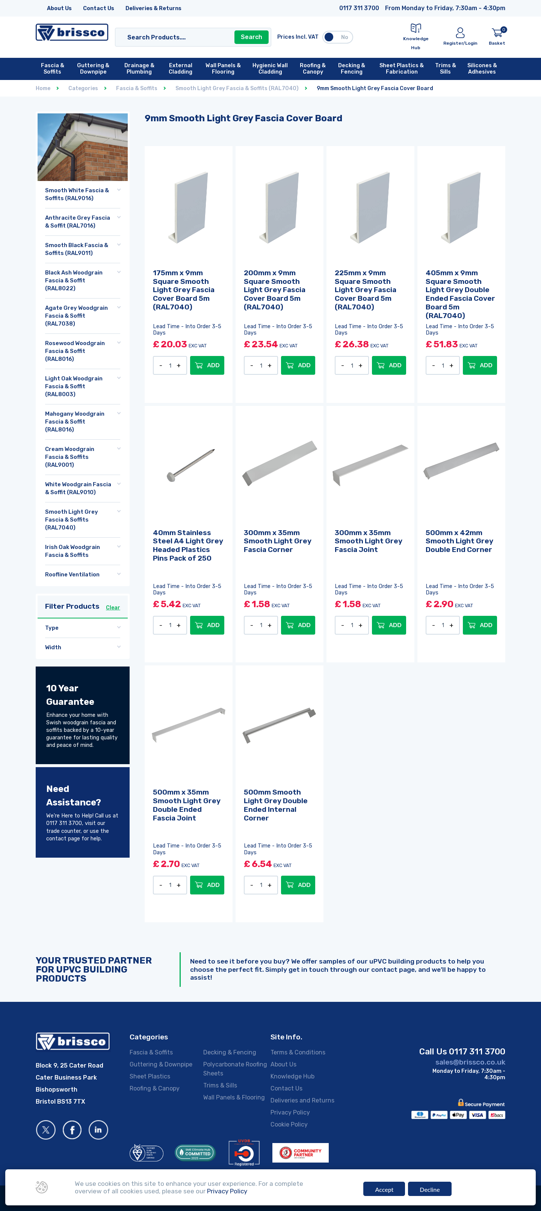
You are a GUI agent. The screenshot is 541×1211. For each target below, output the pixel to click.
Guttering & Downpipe (161, 1064)
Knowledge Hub (292, 1076)
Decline (430, 1189)
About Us (59, 8)
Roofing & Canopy (155, 1088)
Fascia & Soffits (151, 1052)
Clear (113, 608)
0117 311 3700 (359, 8)
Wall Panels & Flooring (234, 1097)
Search (251, 37)
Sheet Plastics (150, 1076)
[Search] (186, 37)
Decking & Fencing (229, 1052)
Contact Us (98, 8)
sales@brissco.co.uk (470, 1062)
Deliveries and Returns (302, 1100)
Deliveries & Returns (153, 8)
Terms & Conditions (297, 1052)
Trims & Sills (220, 1085)
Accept (384, 1189)
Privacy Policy (290, 1112)
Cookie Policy (289, 1124)
